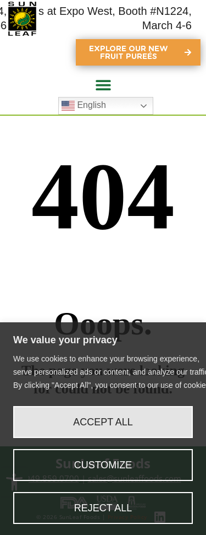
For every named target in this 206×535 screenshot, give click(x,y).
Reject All (103, 508)
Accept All (103, 422)
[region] (103, 428)
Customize (103, 465)
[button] (103, 84)
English (84, 105)
